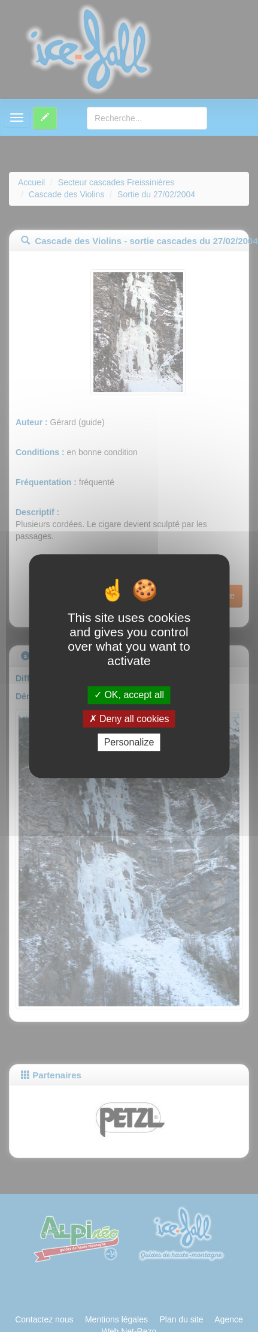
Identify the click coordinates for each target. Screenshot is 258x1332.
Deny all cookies (129, 719)
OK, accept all (129, 695)
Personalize (129, 742)
